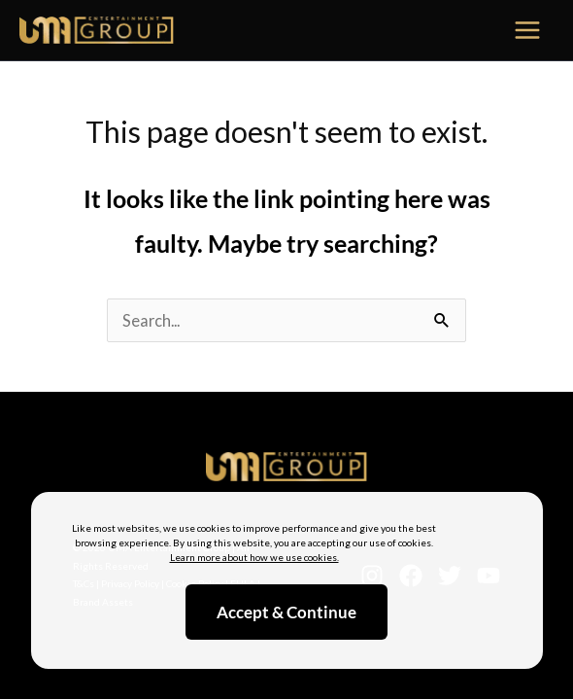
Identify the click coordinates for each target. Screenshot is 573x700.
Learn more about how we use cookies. (254, 557)
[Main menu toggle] (527, 31)
